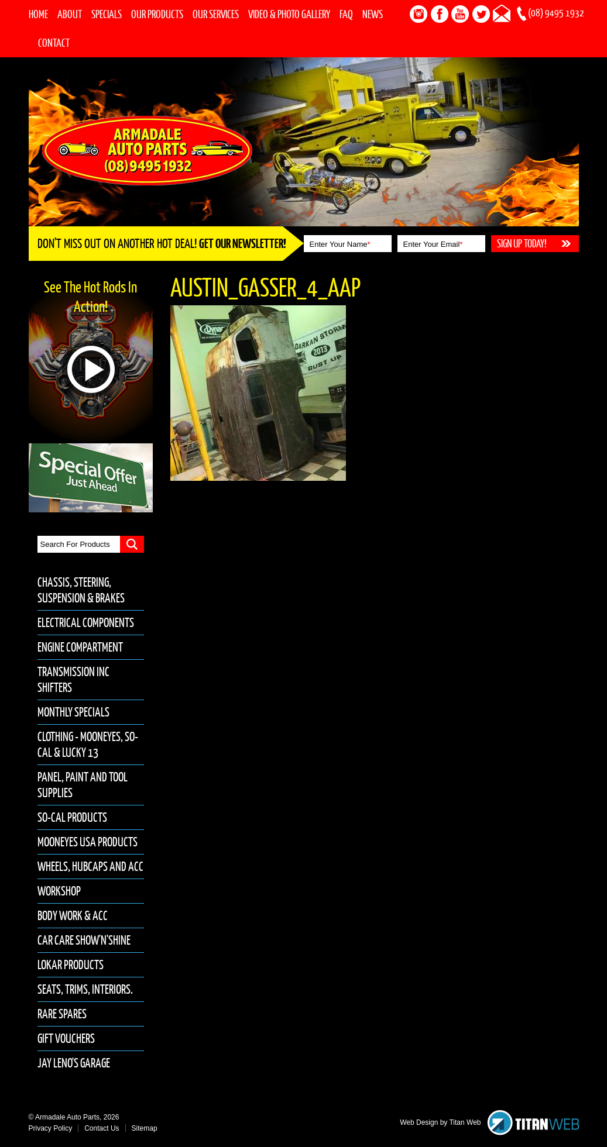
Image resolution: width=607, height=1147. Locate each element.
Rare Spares (62, 1014)
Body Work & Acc (72, 916)
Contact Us (101, 1128)
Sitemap (144, 1128)
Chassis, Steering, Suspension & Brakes (81, 590)
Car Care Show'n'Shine (84, 940)
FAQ (346, 14)
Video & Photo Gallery (289, 14)
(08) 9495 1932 (556, 12)
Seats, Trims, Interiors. (85, 989)
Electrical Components (85, 623)
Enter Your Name (340, 244)
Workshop (59, 891)
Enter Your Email (433, 244)
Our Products (157, 14)
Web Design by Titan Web (440, 1122)
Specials (106, 14)
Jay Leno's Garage (73, 1063)
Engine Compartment (80, 647)
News (372, 14)
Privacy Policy (51, 1128)
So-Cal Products (72, 817)
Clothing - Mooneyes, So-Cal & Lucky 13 (87, 744)
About (69, 14)
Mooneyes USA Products (87, 842)
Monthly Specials (73, 712)
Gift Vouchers (66, 1038)
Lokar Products (70, 965)
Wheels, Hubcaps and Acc (90, 866)
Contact (54, 43)
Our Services (216, 14)
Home (38, 14)
